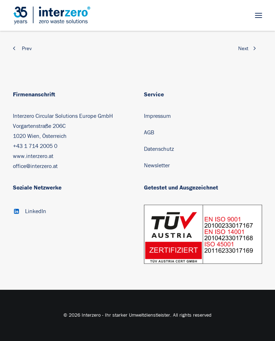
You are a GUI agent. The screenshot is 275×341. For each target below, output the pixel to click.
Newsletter (157, 165)
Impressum (157, 116)
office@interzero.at (35, 166)
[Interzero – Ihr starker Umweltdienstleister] (52, 15)
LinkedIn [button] (35, 211)
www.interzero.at (33, 156)
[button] (258, 15)
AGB (149, 132)
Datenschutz (159, 149)
